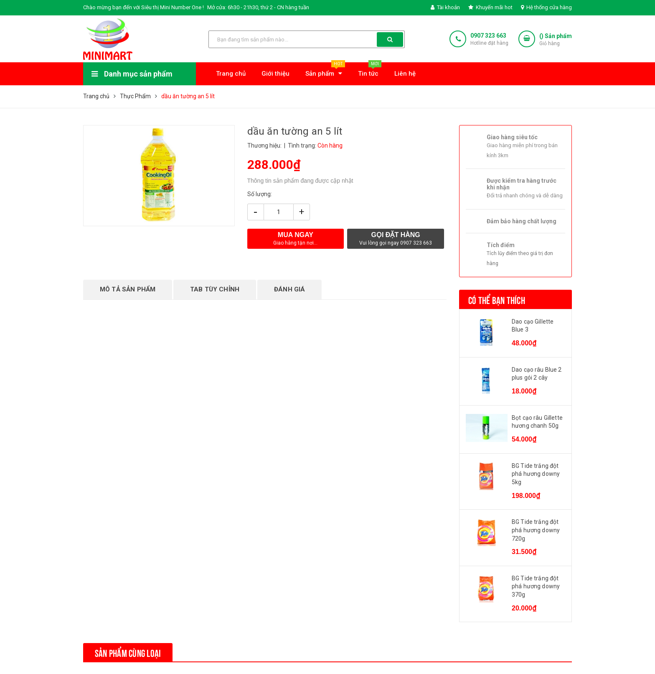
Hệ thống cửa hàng (546, 7)
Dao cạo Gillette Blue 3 (532, 325)
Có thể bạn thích (496, 299)
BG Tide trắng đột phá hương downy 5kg (536, 473)
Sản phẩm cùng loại (128, 652)
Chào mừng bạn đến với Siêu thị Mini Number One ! (143, 7)
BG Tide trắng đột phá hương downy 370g (536, 586)
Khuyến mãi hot (490, 7)
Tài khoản (445, 7)
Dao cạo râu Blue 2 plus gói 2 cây (537, 373)
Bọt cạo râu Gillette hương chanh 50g (537, 421)
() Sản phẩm (555, 40)
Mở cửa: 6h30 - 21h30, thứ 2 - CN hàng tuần (258, 7)
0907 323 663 (488, 35)
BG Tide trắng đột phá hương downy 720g (536, 529)
